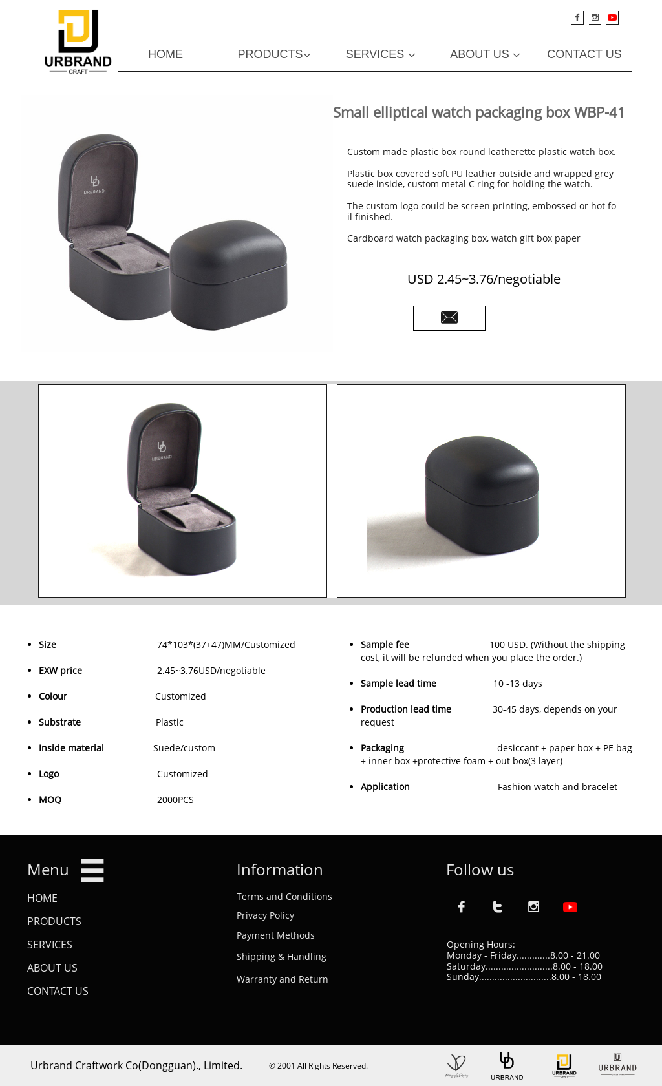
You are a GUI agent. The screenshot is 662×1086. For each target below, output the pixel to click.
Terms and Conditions (284, 896)
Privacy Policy (265, 915)
